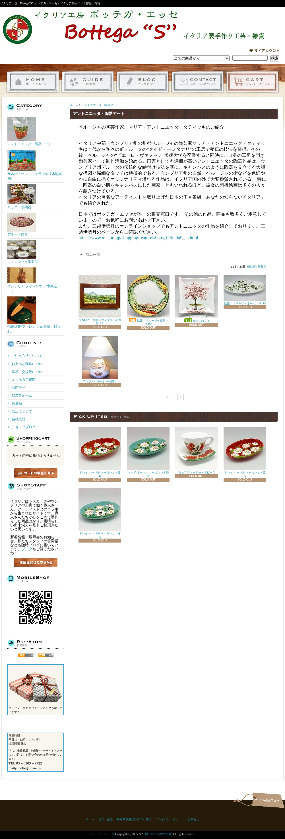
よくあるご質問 (24, 380)
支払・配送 (106, 819)
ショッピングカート (252, 82)
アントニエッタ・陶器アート (29, 131)
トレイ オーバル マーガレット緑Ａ (100, 513)
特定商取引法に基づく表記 (134, 819)
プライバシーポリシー (169, 819)
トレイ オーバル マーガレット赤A (245, 452)
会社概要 (18, 419)
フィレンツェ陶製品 (22, 252)
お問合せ (197, 82)
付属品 (17, 403)
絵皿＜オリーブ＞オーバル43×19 (245, 290)
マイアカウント (264, 50)
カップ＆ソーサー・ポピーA (196, 450)
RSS (26, 655)
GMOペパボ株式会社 (158, 834)
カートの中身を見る (35, 473)
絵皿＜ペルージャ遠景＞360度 (148, 300)
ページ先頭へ (268, 800)
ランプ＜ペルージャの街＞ (100, 359)
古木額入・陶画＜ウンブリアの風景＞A (100, 300)
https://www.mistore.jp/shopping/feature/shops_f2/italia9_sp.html (138, 237)
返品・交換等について (29, 372)
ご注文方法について (27, 356)
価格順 (251, 266)
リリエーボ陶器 (21, 196)
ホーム (32, 82)
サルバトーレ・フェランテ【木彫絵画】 (34, 165)
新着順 (262, 266)
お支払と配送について (29, 364)
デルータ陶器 (21, 224)
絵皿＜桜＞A (196, 299)
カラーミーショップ (102, 834)
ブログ (26, 549)
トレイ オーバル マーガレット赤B (100, 452)
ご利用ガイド (87, 82)
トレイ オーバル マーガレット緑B (148, 452)
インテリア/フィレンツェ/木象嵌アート (34, 280)
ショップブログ (142, 82)
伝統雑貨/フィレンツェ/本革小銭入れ (34, 314)
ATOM (46, 655)
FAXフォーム (22, 395)
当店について (22, 411)
